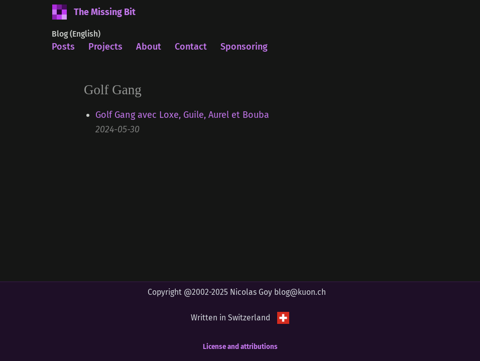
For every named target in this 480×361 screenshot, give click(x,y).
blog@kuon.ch (300, 292)
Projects (105, 46)
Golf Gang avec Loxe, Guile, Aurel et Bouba (182, 114)
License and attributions (240, 346)
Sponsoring (244, 46)
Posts (63, 46)
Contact (191, 46)
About (148, 46)
